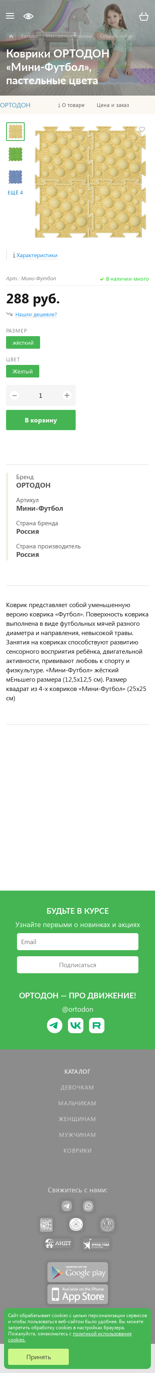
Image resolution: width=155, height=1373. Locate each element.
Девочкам (77, 1087)
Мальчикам (77, 1103)
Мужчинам (77, 1134)
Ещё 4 (15, 193)
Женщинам (77, 1119)
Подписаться (77, 964)
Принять (38, 1356)
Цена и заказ (113, 105)
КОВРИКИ (78, 1150)
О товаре (73, 105)
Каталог (77, 1071)
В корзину (41, 420)
